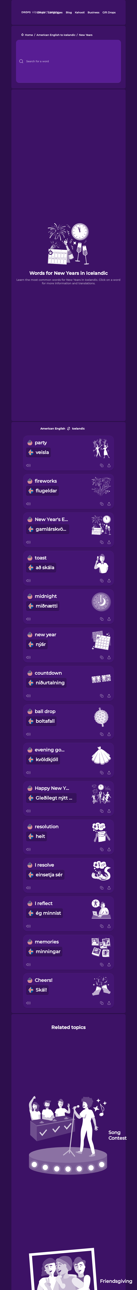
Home (29, 35)
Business (93, 12)
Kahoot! (80, 12)
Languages (55, 12)
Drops (41, 12)
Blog (69, 12)
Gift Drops (109, 12)
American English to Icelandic (55, 35)
